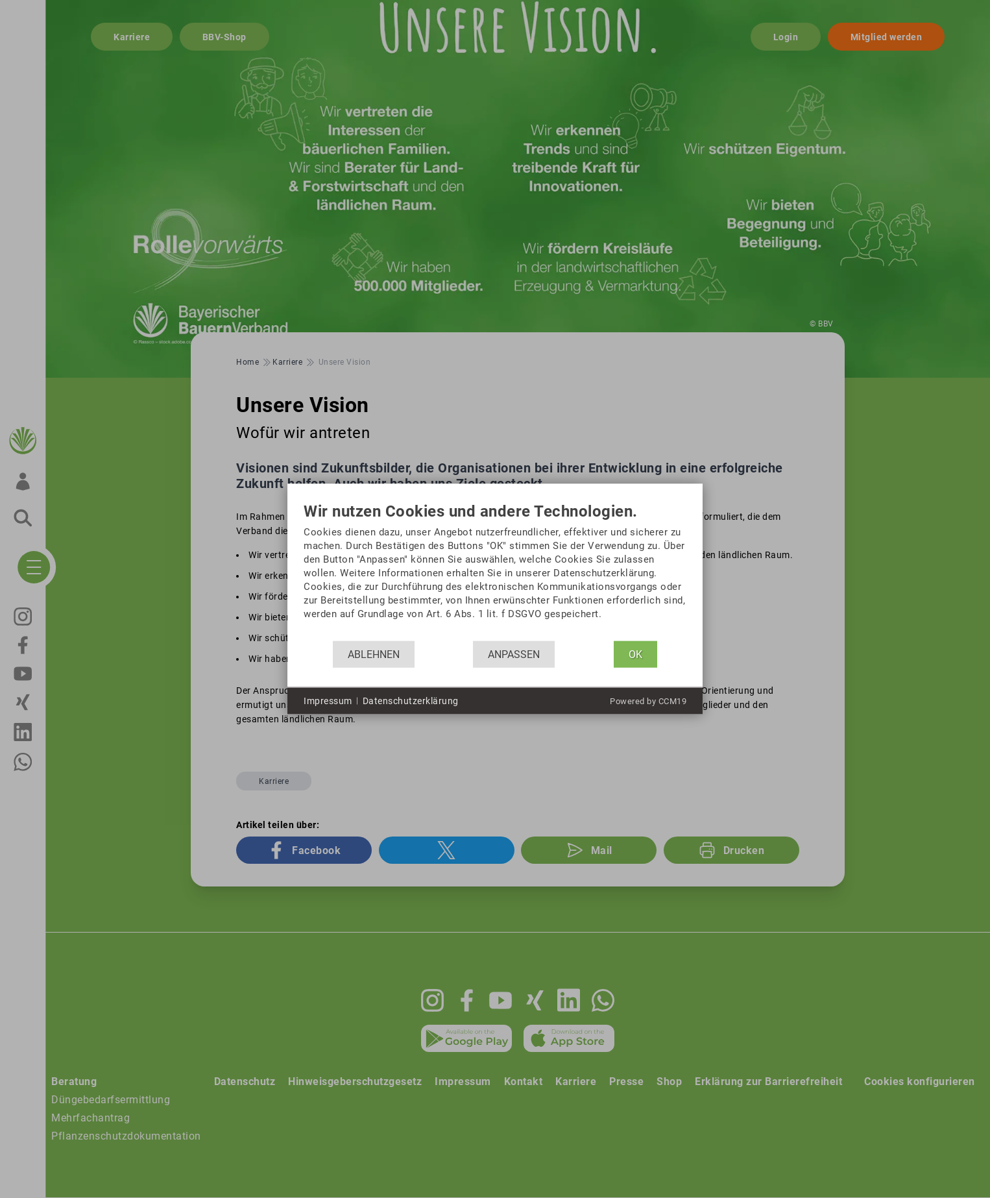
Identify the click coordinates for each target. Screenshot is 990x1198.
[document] (495, 572)
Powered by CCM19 (648, 701)
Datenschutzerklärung (411, 700)
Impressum (328, 700)
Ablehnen (374, 654)
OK (635, 654)
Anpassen (514, 654)
